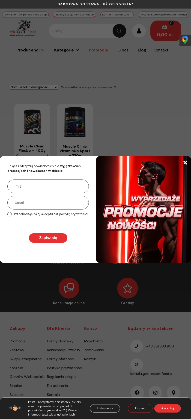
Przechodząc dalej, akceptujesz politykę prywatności (51, 214)
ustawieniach (66, 415)
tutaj (45, 415)
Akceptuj (167, 408)
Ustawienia (105, 408)
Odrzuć (140, 408)
